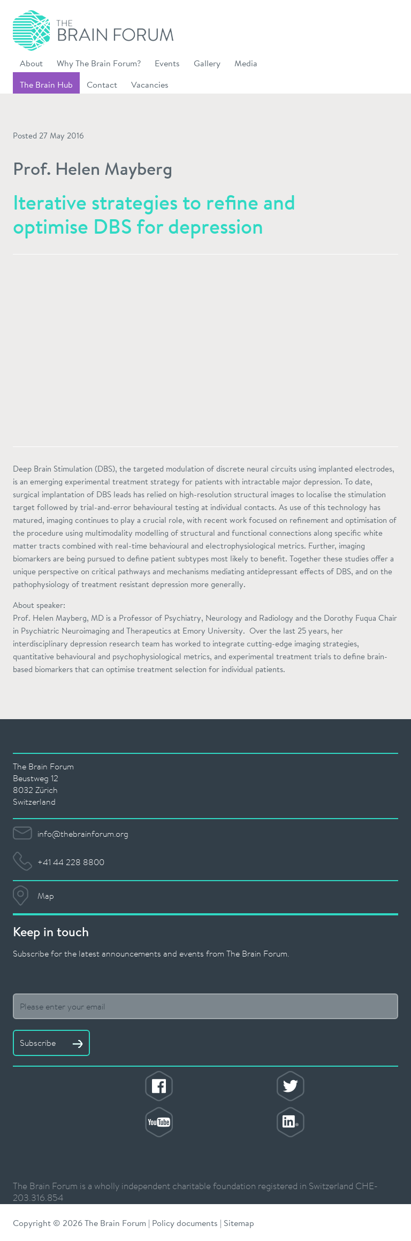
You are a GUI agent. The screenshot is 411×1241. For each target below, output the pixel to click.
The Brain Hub (46, 84)
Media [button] (245, 62)
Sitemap (239, 1222)
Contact (102, 84)
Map (45, 895)
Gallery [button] (207, 62)
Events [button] (167, 62)
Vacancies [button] (150, 84)
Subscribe (51, 1042)
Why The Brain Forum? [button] (99, 62)
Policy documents (185, 1222)
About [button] (31, 62)
